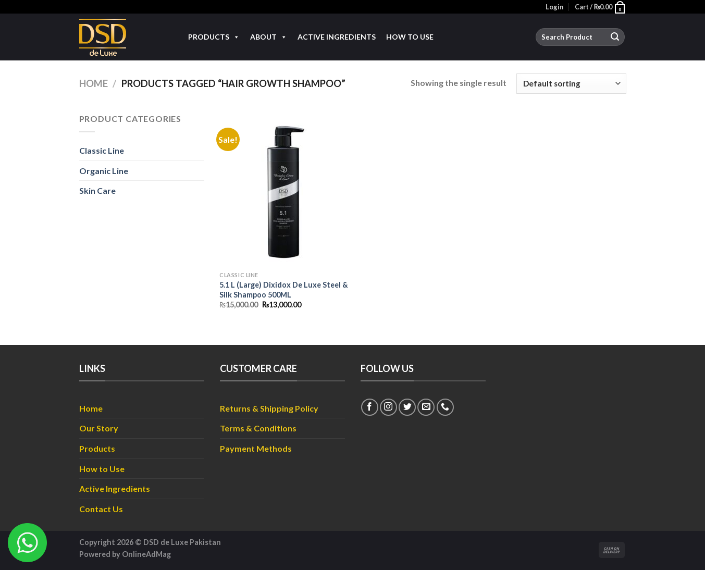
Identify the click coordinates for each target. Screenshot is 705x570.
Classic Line (101, 150)
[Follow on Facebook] (369, 407)
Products (214, 37)
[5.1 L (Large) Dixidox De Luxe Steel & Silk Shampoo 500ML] (283, 189)
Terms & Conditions (258, 428)
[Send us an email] (426, 407)
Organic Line (103, 171)
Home (93, 83)
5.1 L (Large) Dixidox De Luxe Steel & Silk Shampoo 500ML (283, 289)
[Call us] (445, 407)
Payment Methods (256, 448)
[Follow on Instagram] (388, 407)
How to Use (410, 36)
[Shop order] (571, 83)
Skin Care (97, 190)
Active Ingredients (337, 36)
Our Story (98, 428)
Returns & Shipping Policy (269, 408)
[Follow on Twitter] (407, 407)
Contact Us (101, 509)
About (268, 37)
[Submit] (615, 37)
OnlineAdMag (146, 554)
